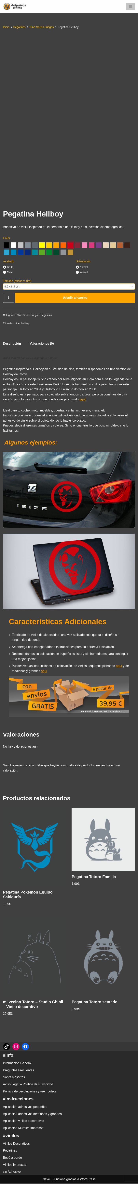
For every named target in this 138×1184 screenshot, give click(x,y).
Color (6, 238)
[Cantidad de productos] (8, 298)
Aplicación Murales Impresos (23, 1128)
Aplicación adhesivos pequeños (25, 1107)
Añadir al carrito (75, 298)
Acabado (8, 261)
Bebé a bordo (12, 1158)
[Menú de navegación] (130, 6)
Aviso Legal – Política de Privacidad (28, 1085)
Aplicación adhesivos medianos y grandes (32, 1114)
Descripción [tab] (12, 343)
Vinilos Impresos (14, 1165)
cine (17, 323)
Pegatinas (19, 27)
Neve (46, 1179)
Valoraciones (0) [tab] (42, 343)
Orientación (83, 261)
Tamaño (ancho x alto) (17, 281)
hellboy (25, 323)
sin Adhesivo (12, 1172)
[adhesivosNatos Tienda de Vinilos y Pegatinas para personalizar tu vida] (16, 6)
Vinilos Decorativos (16, 1144)
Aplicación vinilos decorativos (23, 1121)
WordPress (88, 1179)
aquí (83, 399)
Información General (17, 1064)
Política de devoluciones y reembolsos (30, 1092)
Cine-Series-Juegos (42, 27)
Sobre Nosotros (14, 1078)
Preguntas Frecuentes (18, 1070)
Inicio (6, 27)
